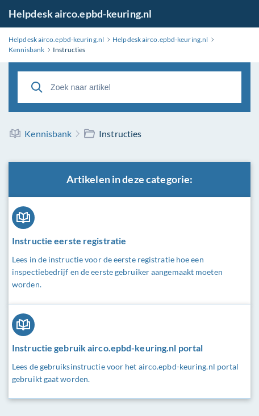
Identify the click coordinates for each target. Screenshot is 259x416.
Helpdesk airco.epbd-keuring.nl (80, 13)
